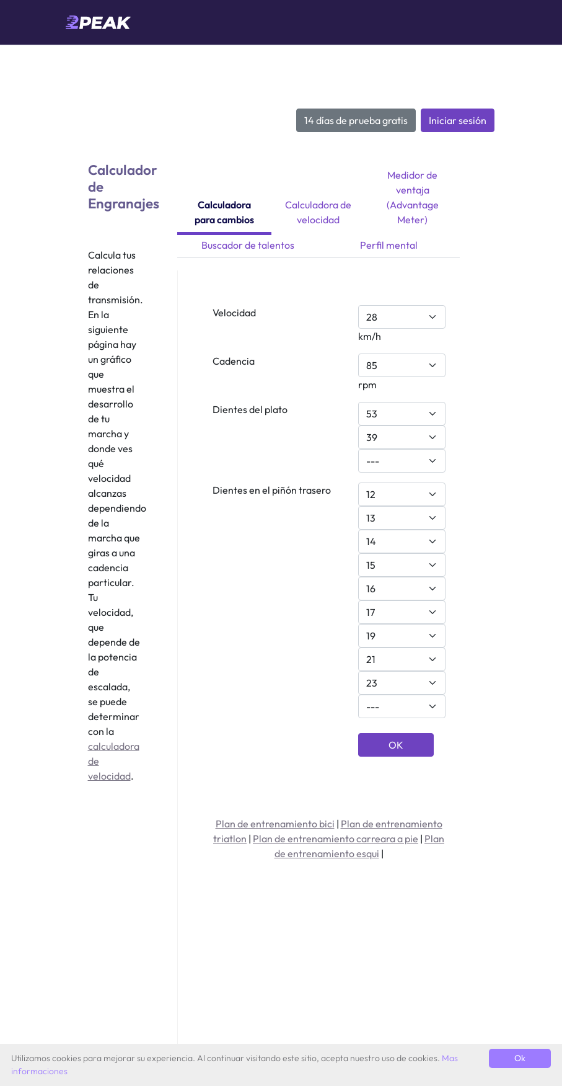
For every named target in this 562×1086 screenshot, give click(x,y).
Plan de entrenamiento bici (275, 823)
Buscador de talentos (247, 245)
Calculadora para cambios (224, 212)
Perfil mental (389, 245)
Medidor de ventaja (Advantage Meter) (413, 197)
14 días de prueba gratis (356, 120)
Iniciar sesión (457, 120)
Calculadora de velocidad (318, 212)
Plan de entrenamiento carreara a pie (335, 838)
